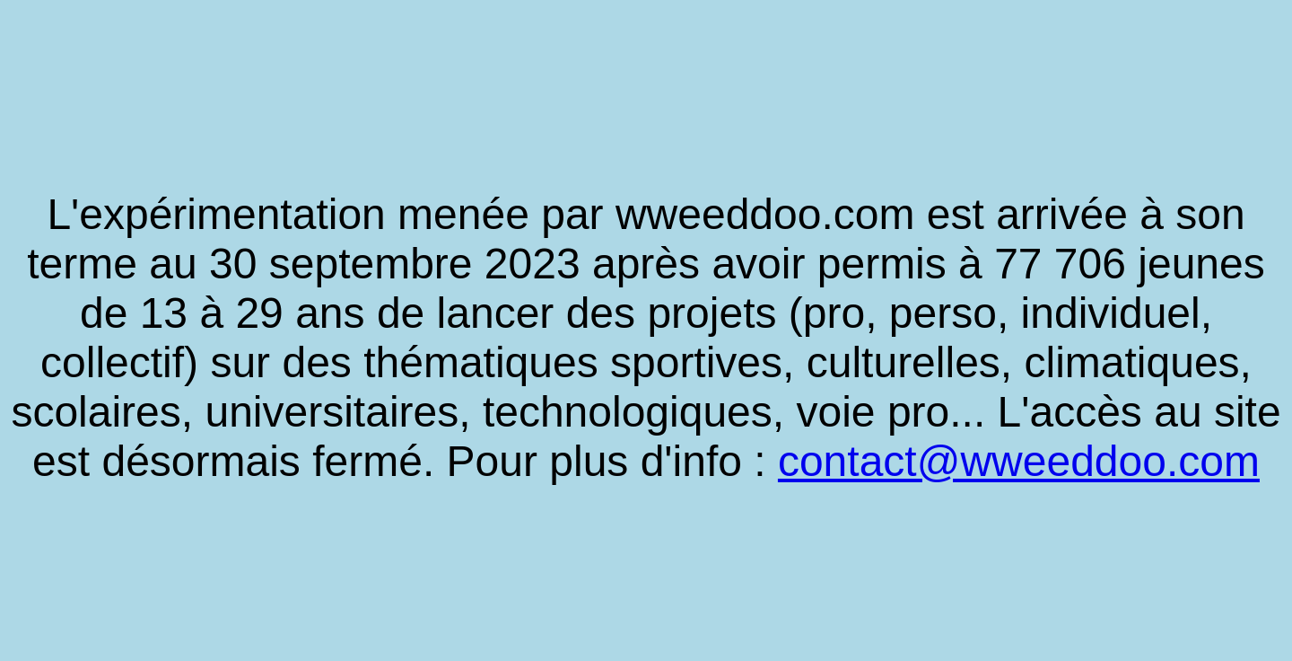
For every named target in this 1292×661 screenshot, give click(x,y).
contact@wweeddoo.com (1019, 461)
